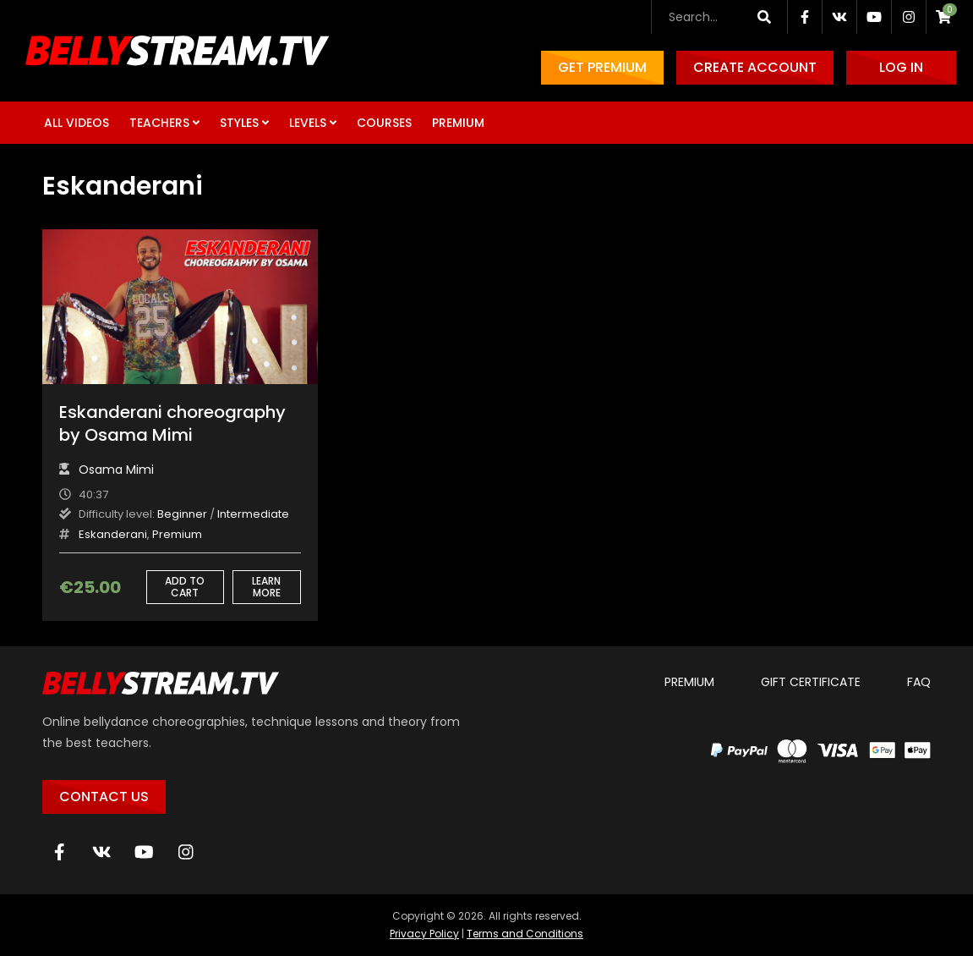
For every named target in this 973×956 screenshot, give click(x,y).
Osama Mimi (116, 469)
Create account (755, 67)
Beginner (182, 514)
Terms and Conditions (525, 933)
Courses (384, 122)
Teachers (159, 122)
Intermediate (253, 514)
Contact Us (104, 796)
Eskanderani (113, 534)
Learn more (266, 587)
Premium (458, 122)
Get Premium (602, 67)
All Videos (76, 122)
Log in (901, 67)
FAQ (919, 681)
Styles (239, 122)
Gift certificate (811, 681)
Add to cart (185, 587)
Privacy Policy (424, 933)
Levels (307, 122)
